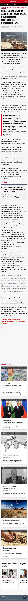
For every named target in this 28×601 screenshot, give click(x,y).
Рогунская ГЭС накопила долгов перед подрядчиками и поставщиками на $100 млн (14, 196)
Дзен (5, 323)
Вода (16, 26)
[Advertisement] (14, 348)
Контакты (4, 596)
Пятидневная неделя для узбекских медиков (9, 565)
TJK (7, 5)
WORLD (15, 5)
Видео (14, 7)
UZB (12, 5)
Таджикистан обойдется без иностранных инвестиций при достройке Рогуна (14, 189)
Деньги (12, 26)
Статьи (9, 7)
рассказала (12, 236)
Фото (18, 7)
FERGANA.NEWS (14, 2)
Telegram (21, 321)
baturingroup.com (15, 599)
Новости (3, 7)
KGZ (5, 5)
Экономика (20, 26)
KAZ (2, 5)
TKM (9, 5)
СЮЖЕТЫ (24, 7)
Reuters (19, 59)
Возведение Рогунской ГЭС (7, 29)
